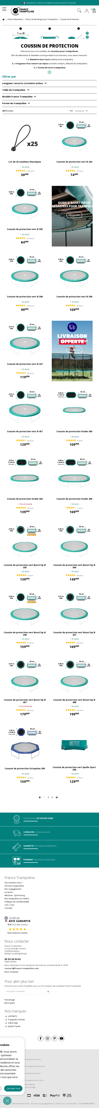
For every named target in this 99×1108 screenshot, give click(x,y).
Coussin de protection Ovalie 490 (74, 499)
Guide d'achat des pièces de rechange (20, 1087)
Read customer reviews (17, 932)
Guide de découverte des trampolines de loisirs (24, 1080)
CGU (12, 904)
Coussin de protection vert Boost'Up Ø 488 (74, 701)
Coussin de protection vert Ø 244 (74, 162)
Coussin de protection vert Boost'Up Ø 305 (25, 566)
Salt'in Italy (13, 1022)
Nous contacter (11, 972)
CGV (6, 904)
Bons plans (10, 1003)
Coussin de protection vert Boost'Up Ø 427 (74, 633)
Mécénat (9, 895)
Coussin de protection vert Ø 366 (25, 296)
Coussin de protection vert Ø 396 (74, 296)
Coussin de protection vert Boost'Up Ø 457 (25, 701)
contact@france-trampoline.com (22, 968)
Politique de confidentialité (17, 901)
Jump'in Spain (14, 1026)
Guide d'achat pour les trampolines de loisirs (23, 1059)
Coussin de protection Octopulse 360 (25, 768)
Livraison (9, 892)
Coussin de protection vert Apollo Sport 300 (74, 768)
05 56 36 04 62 (13, 959)
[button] (7, 1100)
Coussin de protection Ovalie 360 (74, 431)
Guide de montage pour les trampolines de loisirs (25, 1066)
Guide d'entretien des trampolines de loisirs (22, 1073)
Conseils (8, 908)
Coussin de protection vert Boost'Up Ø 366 (74, 566)
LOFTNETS (12, 1016)
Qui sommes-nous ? (14, 882)
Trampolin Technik (16, 1019)
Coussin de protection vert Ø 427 (25, 364)
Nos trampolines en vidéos (17, 898)
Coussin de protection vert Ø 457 (25, 431)
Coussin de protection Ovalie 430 (25, 499)
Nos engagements (13, 889)
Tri (71, 110)
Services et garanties (14, 885)
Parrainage (10, 999)
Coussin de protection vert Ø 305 (25, 229)
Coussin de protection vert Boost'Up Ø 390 (25, 633)
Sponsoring (19, 895)
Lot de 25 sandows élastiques (25, 162)
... (49, 71)
